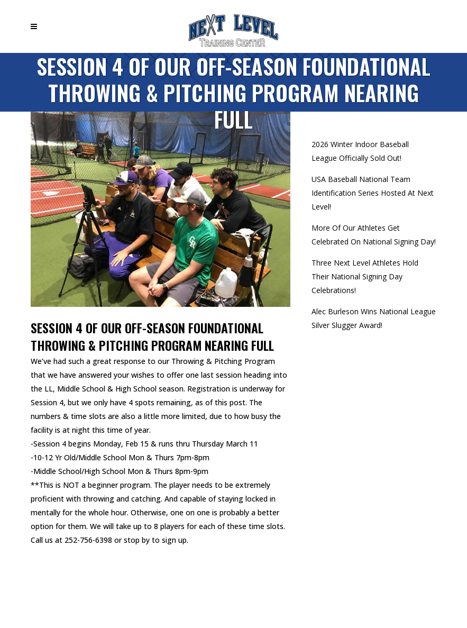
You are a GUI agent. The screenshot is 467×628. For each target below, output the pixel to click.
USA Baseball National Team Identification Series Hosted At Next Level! (373, 193)
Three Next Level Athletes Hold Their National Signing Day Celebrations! (365, 276)
